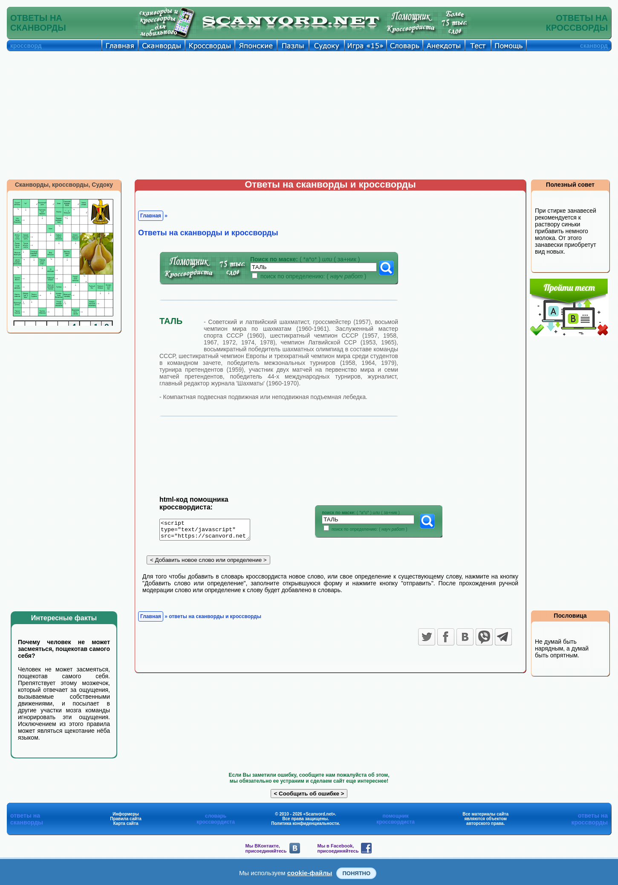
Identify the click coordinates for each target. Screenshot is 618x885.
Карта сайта (126, 823)
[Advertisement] (309, 115)
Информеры (126, 814)
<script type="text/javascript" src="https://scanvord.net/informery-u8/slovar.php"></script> (209, 531)
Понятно (356, 873)
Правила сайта (126, 818)
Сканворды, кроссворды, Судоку (64, 184)
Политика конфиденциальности (305, 823)
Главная (150, 216)
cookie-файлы (309, 872)
